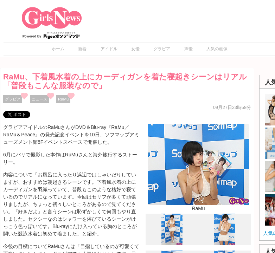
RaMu (63, 99)
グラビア (161, 48)
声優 (188, 48)
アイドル (109, 48)
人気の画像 (217, 48)
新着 (82, 48)
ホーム (58, 48)
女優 (135, 48)
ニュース (39, 99)
